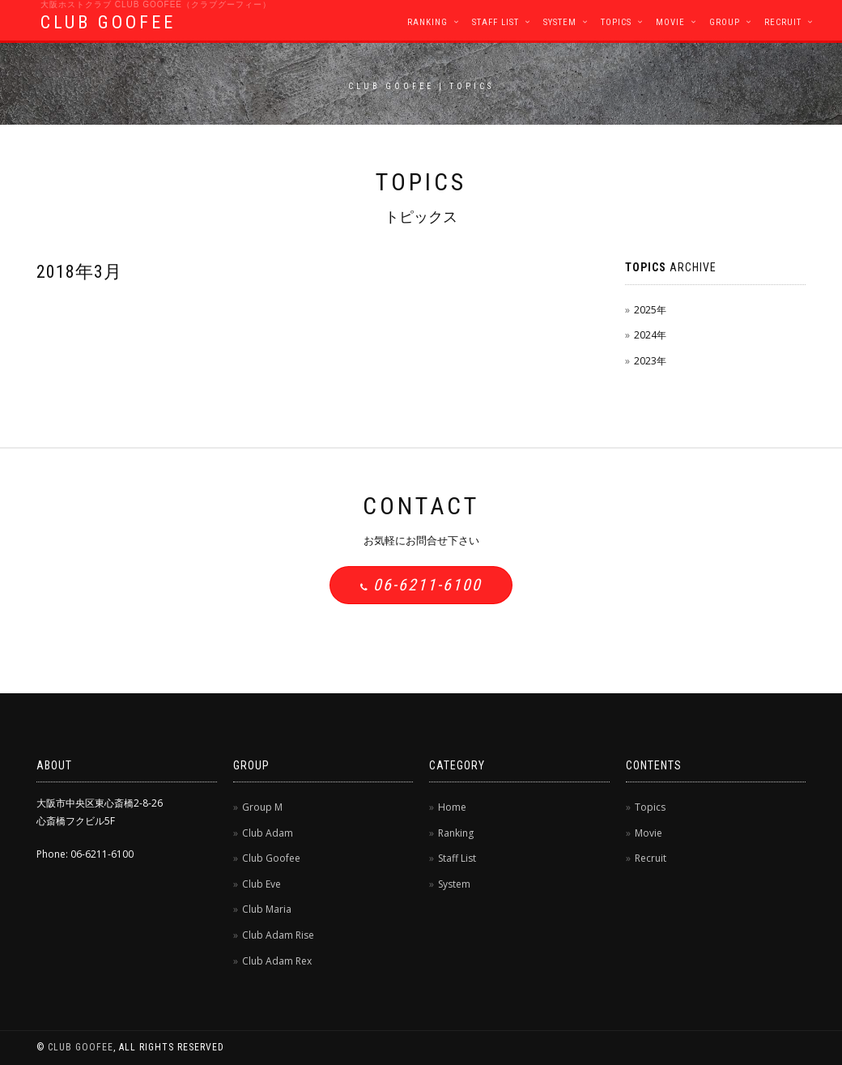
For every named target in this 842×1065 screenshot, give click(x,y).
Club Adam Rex (277, 961)
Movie (670, 22)
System (559, 22)
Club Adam (267, 833)
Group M (262, 807)
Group (724, 22)
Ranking (427, 22)
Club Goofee (271, 858)
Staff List (495, 22)
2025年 (650, 310)
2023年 (650, 361)
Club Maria (266, 909)
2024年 (650, 335)
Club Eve (261, 884)
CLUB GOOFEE (108, 22)
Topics (616, 22)
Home (452, 807)
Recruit (783, 22)
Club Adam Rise (278, 935)
